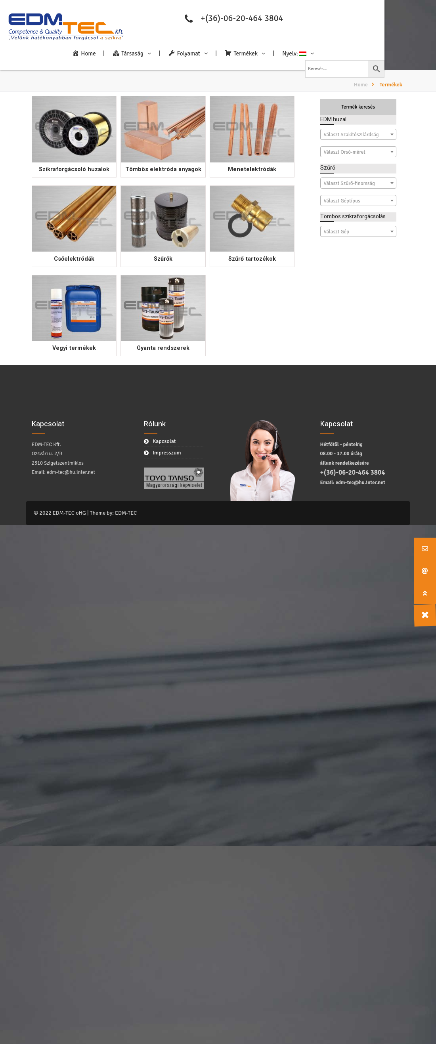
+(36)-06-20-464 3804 (242, 18)
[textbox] (358, 134)
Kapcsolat (164, 441)
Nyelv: (294, 53)
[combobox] (358, 134)
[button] (425, 593)
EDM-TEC (126, 513)
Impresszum (167, 452)
